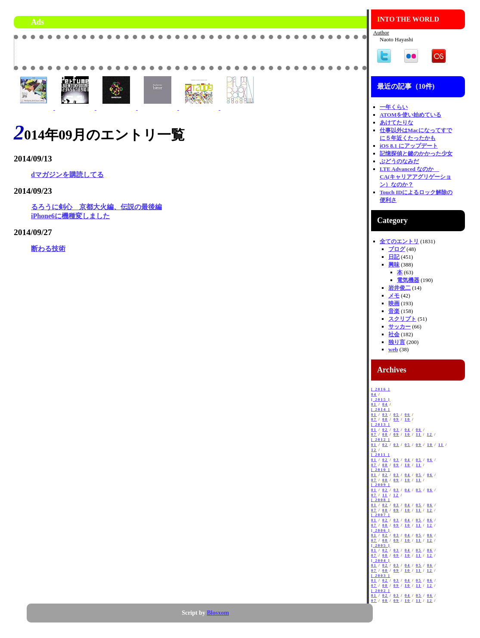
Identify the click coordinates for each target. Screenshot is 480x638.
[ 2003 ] (380, 575)
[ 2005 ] (380, 545)
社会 (393, 334)
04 (374, 394)
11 (418, 434)
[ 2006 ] (380, 530)
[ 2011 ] (380, 454)
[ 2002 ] (380, 590)
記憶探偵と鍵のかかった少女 (416, 153)
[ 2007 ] (380, 515)
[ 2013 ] (380, 424)
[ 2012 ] (380, 439)
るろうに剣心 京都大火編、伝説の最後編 (96, 207)
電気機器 (408, 280)
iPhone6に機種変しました (70, 216)
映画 (393, 303)
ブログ (396, 249)
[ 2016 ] (380, 389)
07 (374, 419)
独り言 (396, 342)
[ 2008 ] (380, 500)
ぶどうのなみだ (399, 161)
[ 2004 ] (380, 560)
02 (385, 429)
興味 (393, 264)
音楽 (393, 311)
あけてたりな (396, 122)
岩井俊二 (399, 288)
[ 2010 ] (380, 470)
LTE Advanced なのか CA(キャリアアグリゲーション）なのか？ (415, 177)
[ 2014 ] (380, 409)
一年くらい (394, 107)
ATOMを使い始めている (410, 114)
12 (430, 434)
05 (396, 414)
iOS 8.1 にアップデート (409, 145)
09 (396, 419)
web (393, 349)
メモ (393, 295)
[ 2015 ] (380, 399)
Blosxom (218, 613)
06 (407, 414)
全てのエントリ (399, 241)
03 (385, 414)
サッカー (399, 326)
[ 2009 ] (380, 485)
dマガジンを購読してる (67, 174)
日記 (393, 257)
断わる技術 (48, 248)
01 (374, 404)
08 (385, 419)
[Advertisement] (266, 52)
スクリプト (402, 319)
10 (407, 419)
